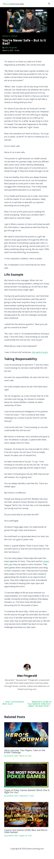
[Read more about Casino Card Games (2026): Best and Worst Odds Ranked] (26, 814)
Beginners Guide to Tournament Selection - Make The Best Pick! (39, 704)
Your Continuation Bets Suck (13, 703)
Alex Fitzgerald (11, 47)
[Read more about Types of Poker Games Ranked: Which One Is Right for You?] (26, 774)
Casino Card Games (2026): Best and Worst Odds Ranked (25, 831)
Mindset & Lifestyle (9, 36)
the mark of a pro (40, 352)
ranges (46, 561)
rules (10, 564)
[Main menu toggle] (49, 3)
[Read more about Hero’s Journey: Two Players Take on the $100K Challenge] (26, 734)
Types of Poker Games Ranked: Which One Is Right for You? (27, 791)
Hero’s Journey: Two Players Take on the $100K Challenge (24, 751)
